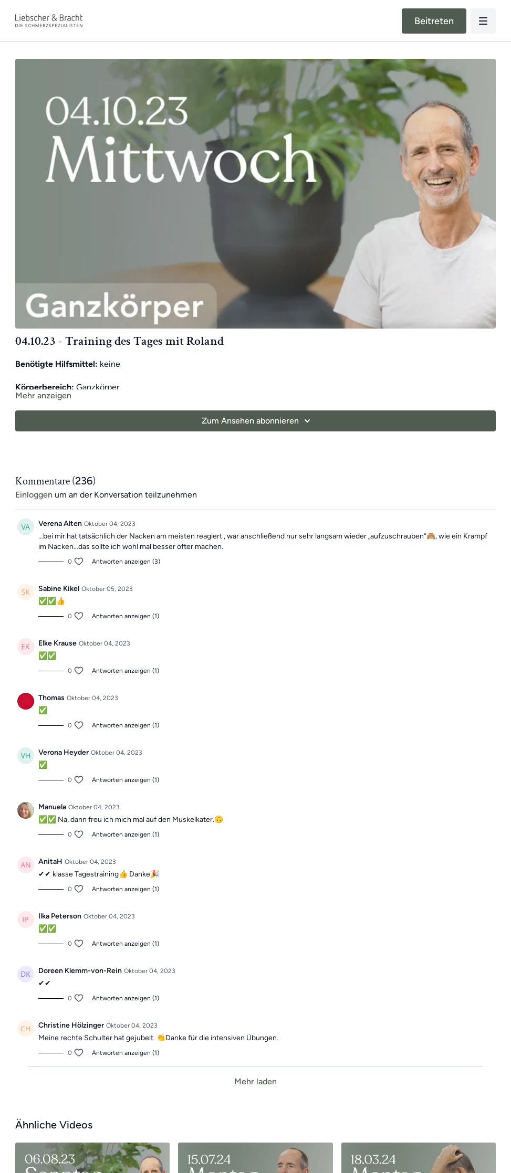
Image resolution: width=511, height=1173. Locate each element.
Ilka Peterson (59, 916)
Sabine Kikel (58, 588)
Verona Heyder (63, 752)
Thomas (51, 697)
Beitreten (434, 21)
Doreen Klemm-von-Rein (80, 970)
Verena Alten (60, 523)
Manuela (52, 806)
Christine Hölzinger (71, 1025)
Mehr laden (255, 1081)
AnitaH (50, 861)
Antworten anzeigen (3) (126, 561)
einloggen (34, 495)
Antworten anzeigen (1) (125, 616)
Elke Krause (57, 643)
